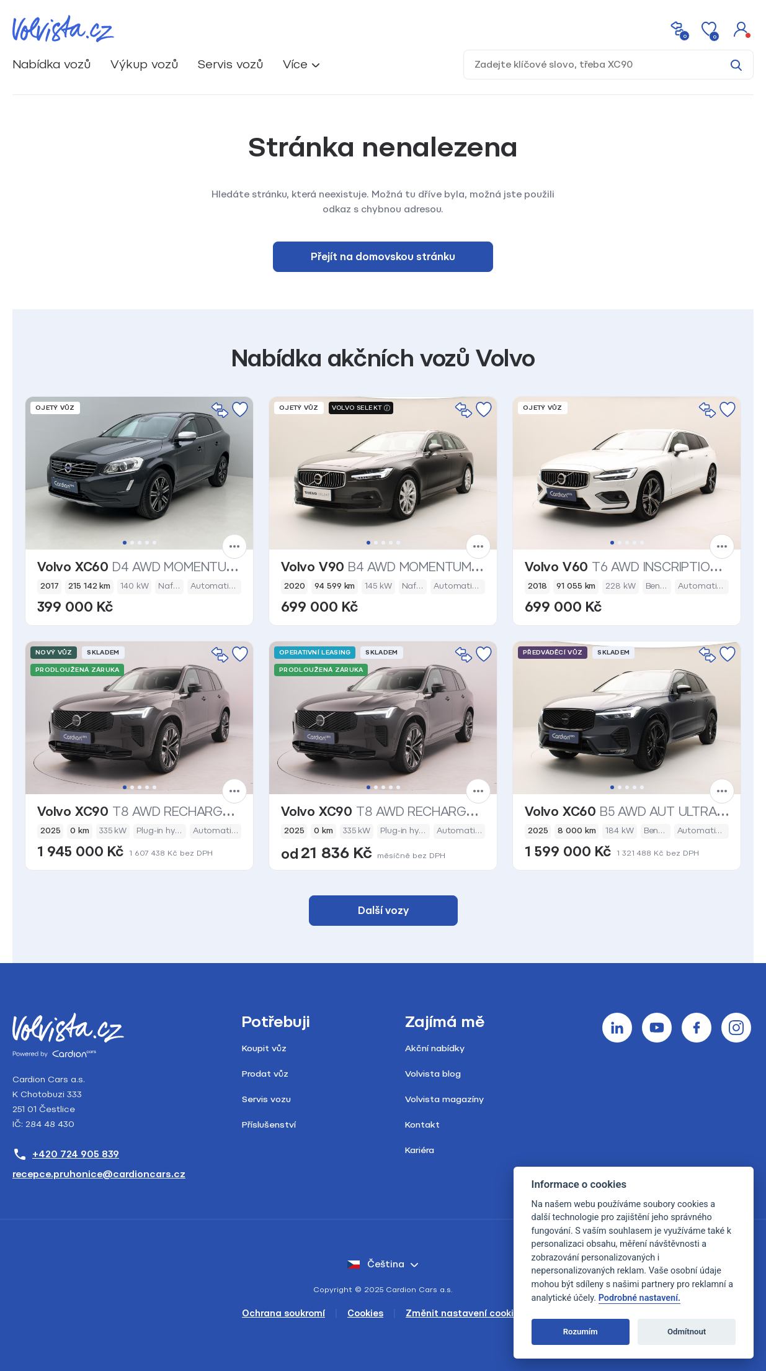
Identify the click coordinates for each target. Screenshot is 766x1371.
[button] (741, 28)
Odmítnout (686, 1331)
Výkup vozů (144, 64)
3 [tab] (139, 543)
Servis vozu (266, 1099)
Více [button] (295, 64)
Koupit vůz (264, 1048)
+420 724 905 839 (65, 1154)
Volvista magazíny (444, 1099)
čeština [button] (375, 1264)
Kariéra (419, 1150)
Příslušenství (269, 1125)
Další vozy (383, 910)
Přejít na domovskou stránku (383, 257)
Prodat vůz (265, 1074)
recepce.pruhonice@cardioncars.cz (98, 1174)
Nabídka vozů (51, 64)
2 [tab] (132, 543)
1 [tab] (125, 543)
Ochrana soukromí (283, 1313)
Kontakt (422, 1125)
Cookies (365, 1313)
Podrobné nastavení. (639, 1298)
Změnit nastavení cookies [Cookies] (465, 1313)
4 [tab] (147, 543)
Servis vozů (230, 64)
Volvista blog (433, 1074)
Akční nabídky (435, 1048)
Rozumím (580, 1331)
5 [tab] (154, 543)
